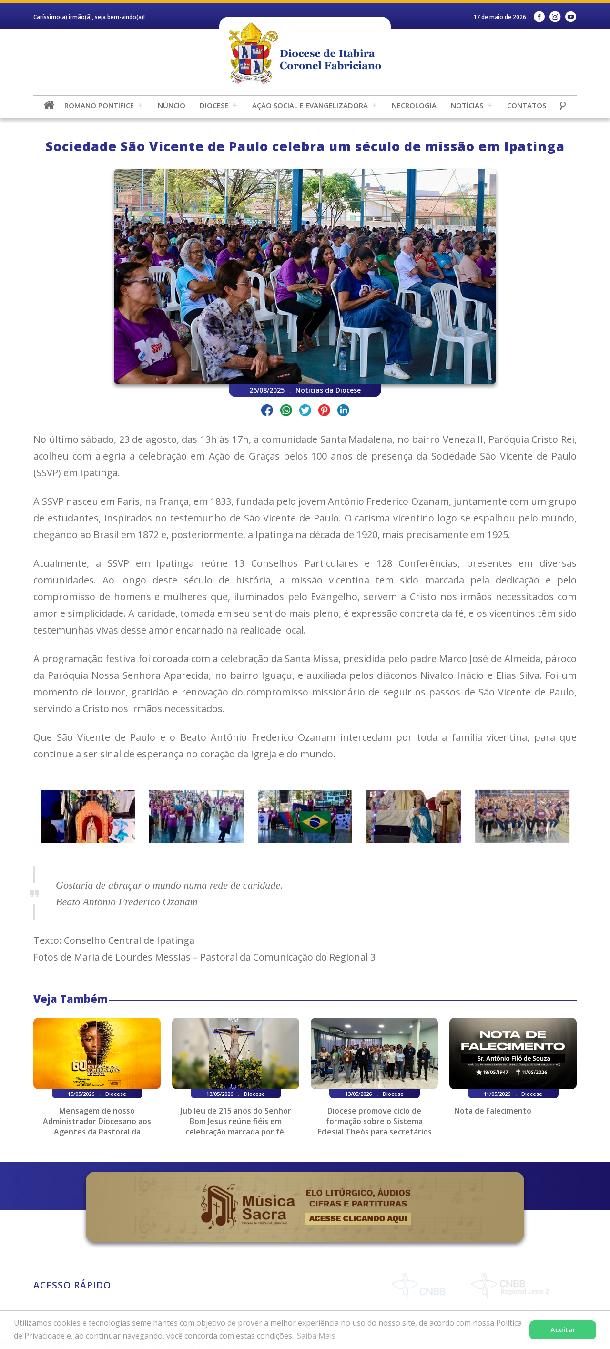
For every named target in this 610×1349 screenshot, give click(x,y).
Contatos (526, 105)
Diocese (214, 105)
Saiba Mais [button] (316, 1335)
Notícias (467, 105)
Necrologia (414, 105)
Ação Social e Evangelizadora (310, 105)
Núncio (171, 105)
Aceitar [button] (563, 1329)
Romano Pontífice (99, 105)
